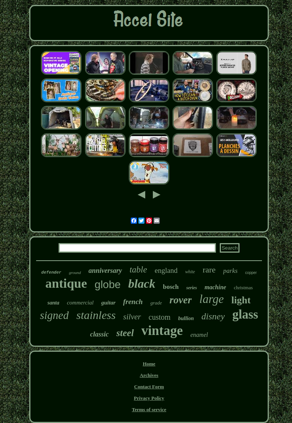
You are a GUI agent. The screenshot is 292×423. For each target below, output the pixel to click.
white (190, 271)
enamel (199, 335)
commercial (80, 303)
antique (66, 283)
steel (125, 333)
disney (213, 316)
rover (181, 300)
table (138, 269)
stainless (96, 315)
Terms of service (149, 409)
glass (245, 314)
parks (230, 270)
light (241, 300)
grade (156, 303)
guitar (108, 303)
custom (160, 317)
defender (51, 272)
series (191, 287)
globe (108, 284)
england (166, 270)
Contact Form (149, 386)
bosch (171, 286)
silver (132, 316)
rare (209, 269)
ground (75, 272)
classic (99, 334)
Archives (149, 375)
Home (149, 364)
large (211, 299)
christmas (243, 287)
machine (215, 287)
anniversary (105, 270)
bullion (186, 318)
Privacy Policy (149, 398)
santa (53, 303)
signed (54, 315)
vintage (162, 330)
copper (251, 273)
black (141, 283)
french (133, 302)
